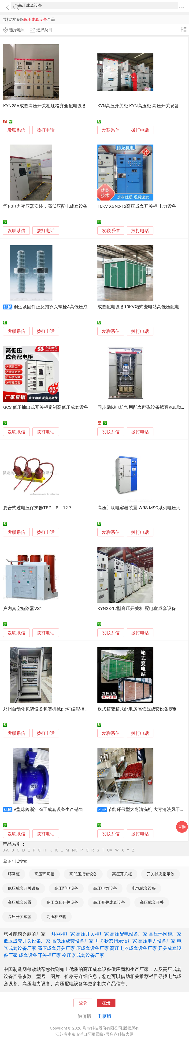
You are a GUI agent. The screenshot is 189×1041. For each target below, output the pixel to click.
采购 (182, 827)
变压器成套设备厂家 (83, 955)
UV (109, 850)
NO (75, 850)
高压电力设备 (105, 888)
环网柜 (14, 874)
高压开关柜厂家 (92, 934)
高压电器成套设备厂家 (133, 948)
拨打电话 (46, 130)
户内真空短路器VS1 (22, 608)
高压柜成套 (56, 916)
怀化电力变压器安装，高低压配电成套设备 (45, 206)
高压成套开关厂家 (56, 948)
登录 (82, 1002)
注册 (106, 1002)
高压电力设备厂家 (157, 941)
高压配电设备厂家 (129, 934)
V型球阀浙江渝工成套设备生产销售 (48, 809)
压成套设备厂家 (92, 948)
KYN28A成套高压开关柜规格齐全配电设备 (44, 105)
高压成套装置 (20, 902)
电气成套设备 (144, 888)
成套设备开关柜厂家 (40, 955)
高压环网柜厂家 (165, 934)
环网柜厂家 (63, 934)
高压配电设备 (66, 888)
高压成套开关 (152, 902)
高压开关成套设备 (109, 902)
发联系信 (16, 130)
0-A (6, 850)
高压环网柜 (44, 874)
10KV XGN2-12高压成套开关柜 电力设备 (136, 206)
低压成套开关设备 (24, 888)
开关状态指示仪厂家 (116, 941)
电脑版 (104, 1016)
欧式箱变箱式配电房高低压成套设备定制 (137, 709)
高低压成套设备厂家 (73, 941)
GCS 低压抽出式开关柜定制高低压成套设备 (45, 407)
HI (45, 850)
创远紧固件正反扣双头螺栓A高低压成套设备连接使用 (66, 306)
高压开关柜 (122, 874)
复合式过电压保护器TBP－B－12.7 (37, 507)
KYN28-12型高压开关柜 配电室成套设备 (136, 608)
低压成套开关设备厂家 (27, 941)
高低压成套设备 (83, 874)
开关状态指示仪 (160, 874)
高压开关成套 (20, 916)
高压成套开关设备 (62, 902)
